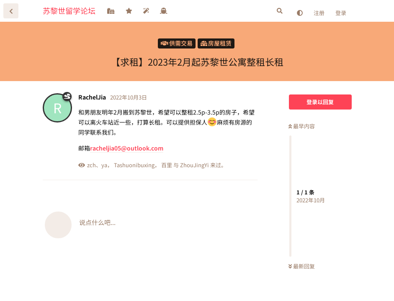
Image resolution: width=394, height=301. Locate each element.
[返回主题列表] (10, 10)
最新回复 (301, 266)
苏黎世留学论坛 (69, 10)
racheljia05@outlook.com (126, 148)
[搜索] (279, 10)
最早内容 (301, 126)
